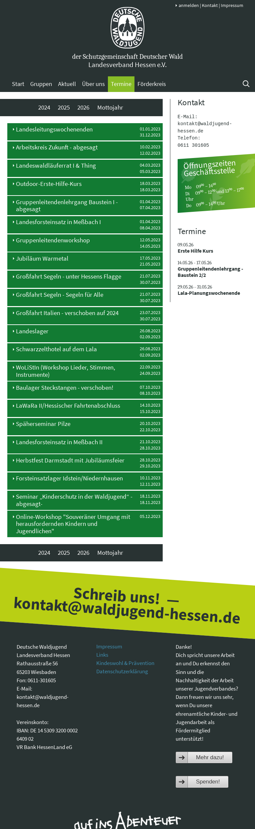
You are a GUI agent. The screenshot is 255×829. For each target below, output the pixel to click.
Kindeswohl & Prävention (125, 663)
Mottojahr (110, 107)
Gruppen (41, 84)
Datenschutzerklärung (122, 671)
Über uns (93, 84)
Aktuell (67, 84)
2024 (44, 107)
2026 (83, 107)
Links (102, 654)
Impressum (232, 5)
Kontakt (210, 5)
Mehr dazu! (210, 757)
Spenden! (208, 782)
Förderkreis (151, 84)
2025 (64, 107)
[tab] (85, 131)
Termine (121, 84)
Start (18, 84)
